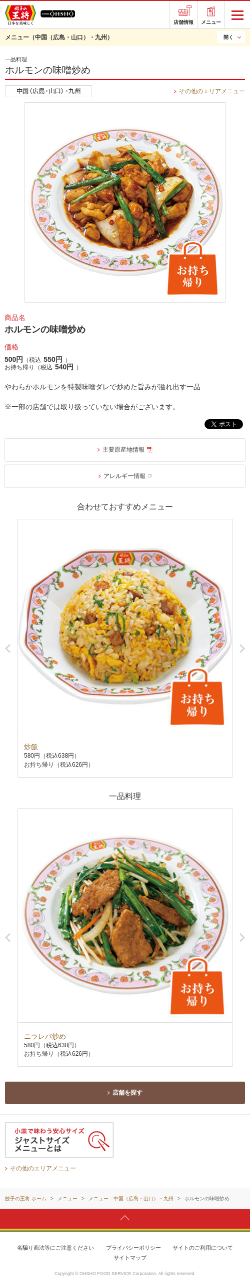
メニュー (211, 22)
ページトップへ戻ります (125, 1218)
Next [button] (242, 648)
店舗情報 (184, 22)
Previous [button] (7, 648)
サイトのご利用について (202, 1248)
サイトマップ (130, 1258)
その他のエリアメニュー (212, 91)
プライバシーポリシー (133, 1248)
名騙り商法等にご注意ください (55, 1248)
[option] (125, 648)
